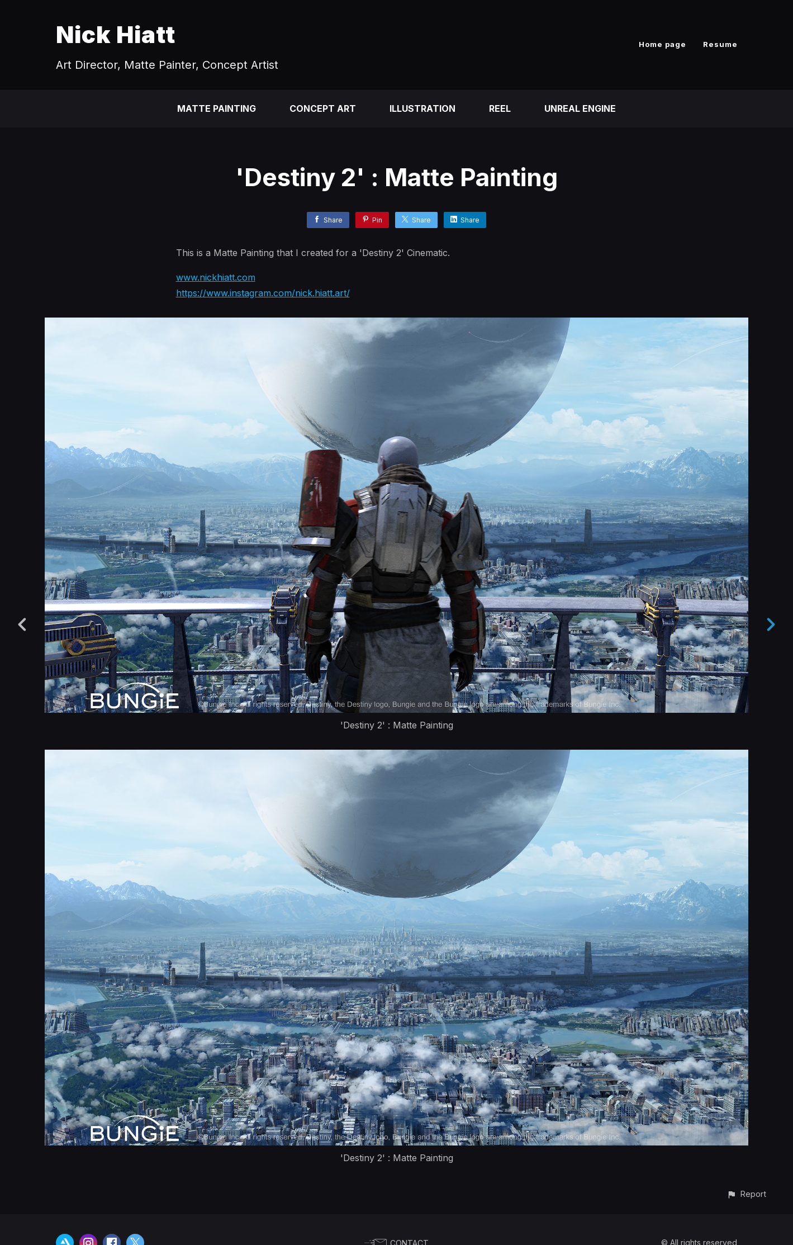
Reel (500, 108)
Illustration (422, 108)
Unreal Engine (580, 108)
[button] (746, 1193)
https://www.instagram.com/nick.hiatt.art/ (263, 293)
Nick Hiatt (115, 34)
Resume (720, 44)
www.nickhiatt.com (215, 277)
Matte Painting (216, 108)
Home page (662, 44)
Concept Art (322, 108)
